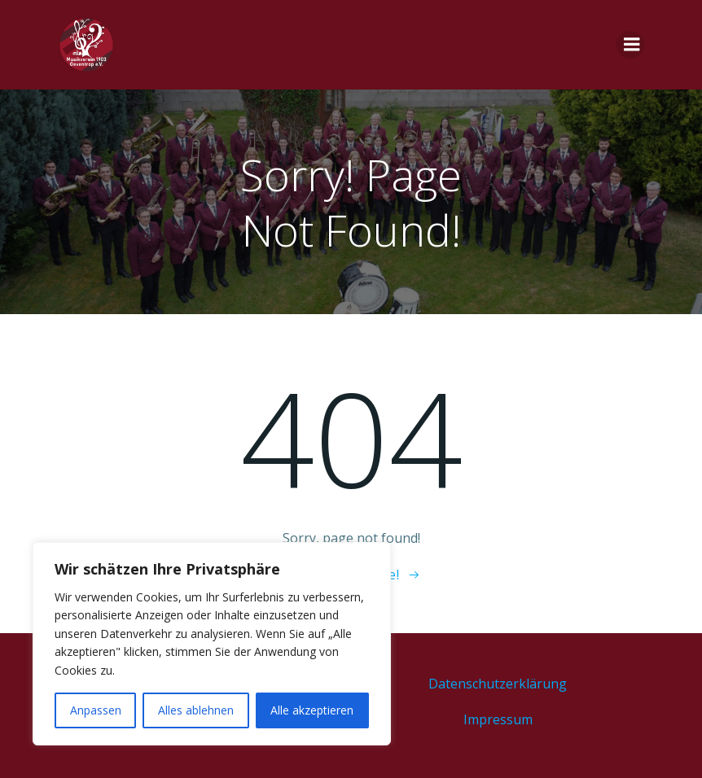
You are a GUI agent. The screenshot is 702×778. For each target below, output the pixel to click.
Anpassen (95, 710)
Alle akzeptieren (311, 710)
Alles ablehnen (196, 710)
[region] (212, 643)
